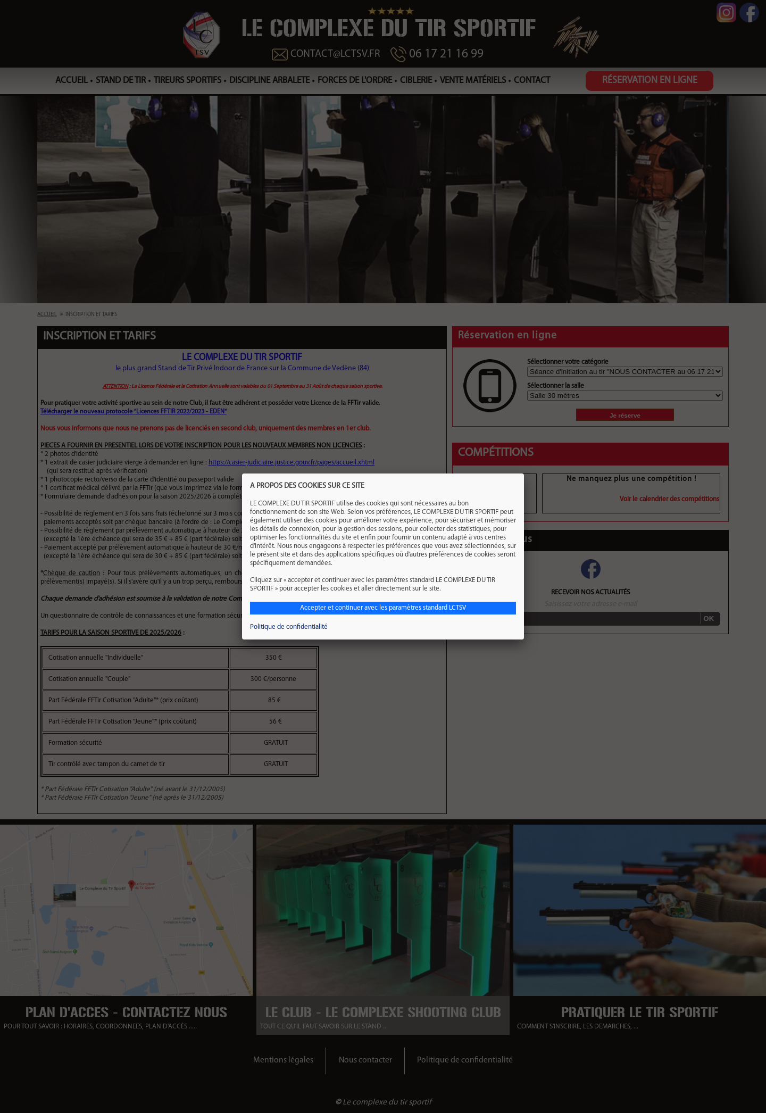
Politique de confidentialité (289, 627)
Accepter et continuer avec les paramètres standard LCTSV (383, 607)
